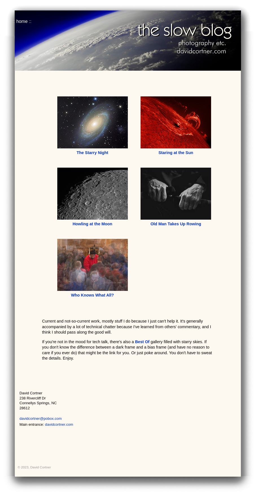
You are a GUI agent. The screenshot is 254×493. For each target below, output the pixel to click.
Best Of (142, 342)
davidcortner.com (59, 424)
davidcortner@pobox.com (40, 418)
